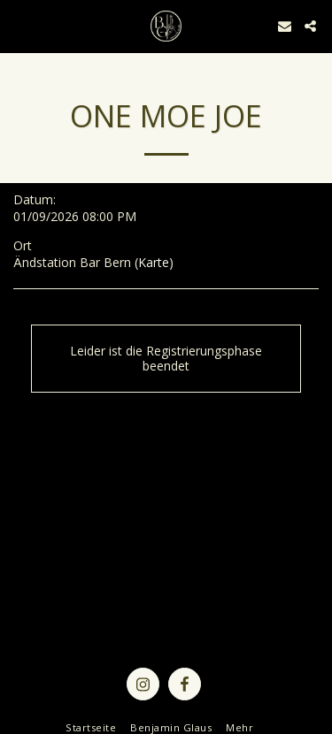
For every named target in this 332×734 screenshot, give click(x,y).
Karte (153, 262)
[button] (19, 25)
